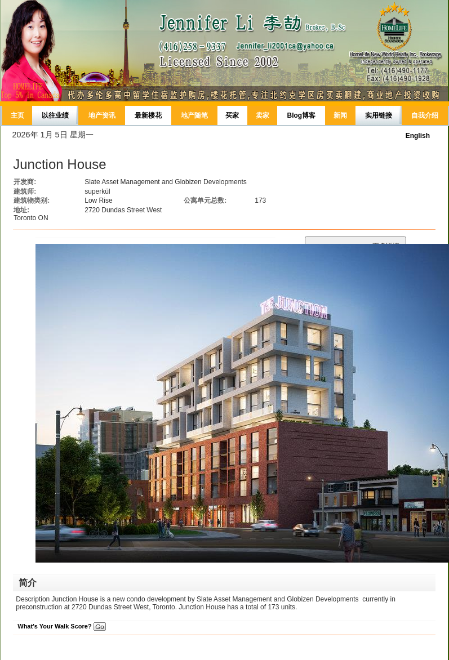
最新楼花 (148, 115)
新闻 (340, 115)
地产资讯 (101, 115)
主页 (17, 115)
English (418, 136)
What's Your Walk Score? (61, 626)
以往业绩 (55, 115)
